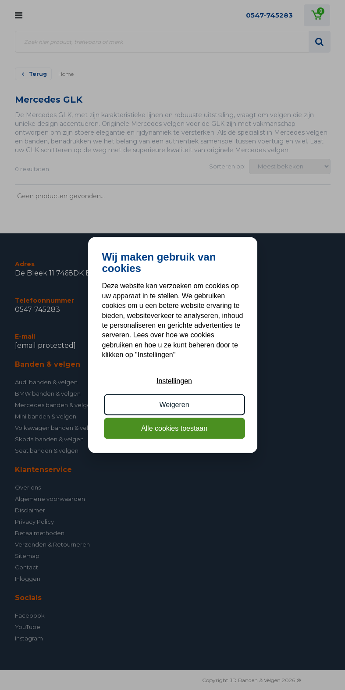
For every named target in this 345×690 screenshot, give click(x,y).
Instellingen (174, 380)
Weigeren (174, 404)
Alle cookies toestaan (174, 428)
